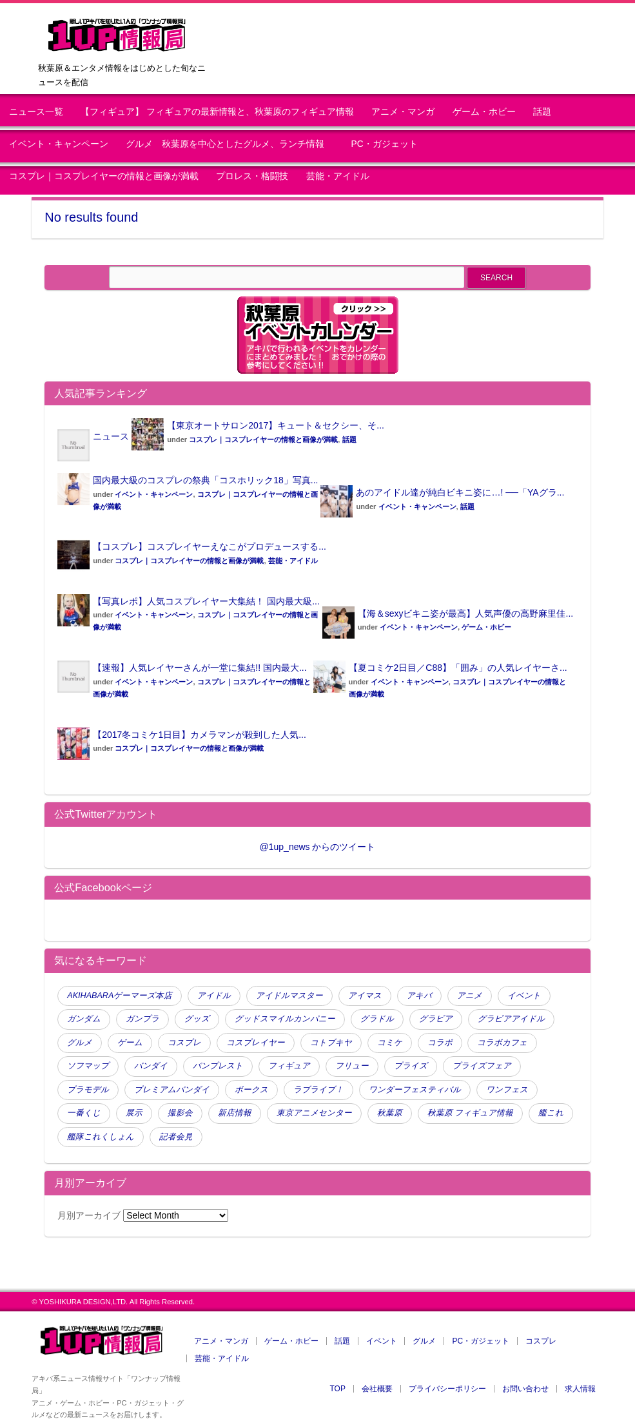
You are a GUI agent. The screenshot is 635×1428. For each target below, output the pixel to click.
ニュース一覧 (36, 112)
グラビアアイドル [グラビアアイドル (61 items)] (511, 1018)
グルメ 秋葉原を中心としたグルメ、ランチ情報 (229, 144)
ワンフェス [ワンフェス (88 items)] (507, 1089)
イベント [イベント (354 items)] (524, 995)
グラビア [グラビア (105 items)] (436, 1018)
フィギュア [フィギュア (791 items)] (289, 1065)
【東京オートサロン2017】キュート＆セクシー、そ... (275, 425)
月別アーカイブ (89, 1215)
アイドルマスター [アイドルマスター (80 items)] (289, 995)
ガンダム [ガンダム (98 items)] (84, 1018)
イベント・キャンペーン (58, 144)
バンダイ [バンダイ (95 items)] (151, 1065)
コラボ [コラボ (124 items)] (440, 1042)
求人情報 (580, 1389)
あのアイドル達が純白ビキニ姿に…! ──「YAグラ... (460, 492)
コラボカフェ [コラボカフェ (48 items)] (502, 1042)
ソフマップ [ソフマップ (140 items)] (88, 1065)
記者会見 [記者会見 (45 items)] (176, 1136)
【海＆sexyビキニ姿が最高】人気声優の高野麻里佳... (465, 613)
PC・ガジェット (384, 144)
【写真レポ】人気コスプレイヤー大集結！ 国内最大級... (206, 601)
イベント (381, 1341)
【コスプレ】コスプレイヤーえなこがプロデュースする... (209, 546)
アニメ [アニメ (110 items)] (469, 995)
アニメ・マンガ (403, 112)
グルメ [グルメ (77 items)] (79, 1042)
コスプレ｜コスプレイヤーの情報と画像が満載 (104, 176)
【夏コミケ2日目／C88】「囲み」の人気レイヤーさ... (458, 667)
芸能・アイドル (337, 176)
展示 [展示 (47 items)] (134, 1112)
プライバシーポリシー (447, 1389)
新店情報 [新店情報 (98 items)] (234, 1112)
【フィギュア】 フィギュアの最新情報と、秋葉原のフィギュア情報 (217, 112)
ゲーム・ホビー (484, 112)
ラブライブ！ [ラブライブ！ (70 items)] (318, 1089)
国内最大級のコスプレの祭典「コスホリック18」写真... (205, 480)
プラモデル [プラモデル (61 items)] (88, 1089)
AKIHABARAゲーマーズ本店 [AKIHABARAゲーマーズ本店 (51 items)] (119, 995)
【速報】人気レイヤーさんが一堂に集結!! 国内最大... (199, 667)
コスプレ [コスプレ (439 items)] (184, 1042)
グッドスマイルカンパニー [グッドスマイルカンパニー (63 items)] (285, 1018)
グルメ (424, 1341)
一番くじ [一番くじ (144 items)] (84, 1112)
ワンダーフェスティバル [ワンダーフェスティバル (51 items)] (415, 1089)
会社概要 (377, 1389)
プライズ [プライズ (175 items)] (410, 1065)
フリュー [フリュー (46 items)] (352, 1065)
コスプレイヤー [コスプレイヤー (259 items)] (255, 1042)
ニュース (111, 436)
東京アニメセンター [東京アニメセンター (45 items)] (314, 1112)
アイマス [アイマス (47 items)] (365, 995)
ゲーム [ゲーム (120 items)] (129, 1042)
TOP (337, 1389)
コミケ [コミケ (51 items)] (389, 1042)
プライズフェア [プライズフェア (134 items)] (482, 1065)
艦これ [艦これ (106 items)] (550, 1112)
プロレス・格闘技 (252, 176)
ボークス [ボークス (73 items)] (251, 1089)
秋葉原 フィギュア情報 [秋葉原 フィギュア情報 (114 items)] (470, 1112)
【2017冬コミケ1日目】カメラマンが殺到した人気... (199, 734)
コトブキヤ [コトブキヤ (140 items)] (331, 1042)
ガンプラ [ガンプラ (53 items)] (142, 1018)
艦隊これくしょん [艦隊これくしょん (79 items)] (100, 1136)
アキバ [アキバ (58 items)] (419, 995)
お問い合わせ (525, 1389)
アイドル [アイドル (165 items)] (214, 995)
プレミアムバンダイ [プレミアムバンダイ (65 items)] (172, 1089)
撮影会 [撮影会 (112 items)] (180, 1112)
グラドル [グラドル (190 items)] (377, 1018)
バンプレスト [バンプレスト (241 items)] (218, 1065)
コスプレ (540, 1341)
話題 (542, 112)
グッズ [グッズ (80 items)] (197, 1018)
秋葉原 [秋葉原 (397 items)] (389, 1112)
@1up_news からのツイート (318, 847)
